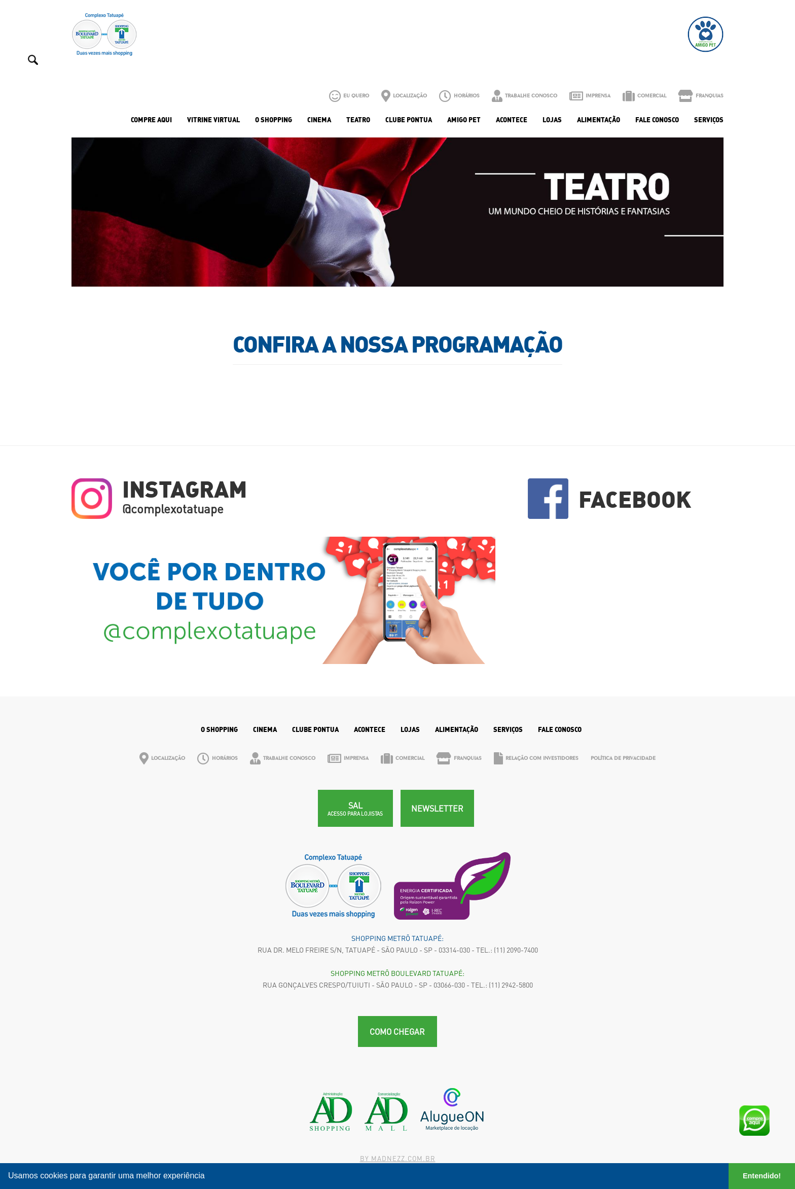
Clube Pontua (408, 120)
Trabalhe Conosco (524, 96)
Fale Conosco (657, 120)
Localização (404, 96)
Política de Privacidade (623, 758)
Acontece (511, 120)
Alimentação (598, 120)
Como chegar (397, 1031)
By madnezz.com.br (398, 1158)
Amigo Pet (464, 120)
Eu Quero (349, 96)
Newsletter (437, 808)
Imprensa (589, 96)
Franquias (701, 96)
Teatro (358, 120)
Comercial (644, 96)
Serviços (709, 120)
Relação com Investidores (536, 758)
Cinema (319, 120)
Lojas (552, 120)
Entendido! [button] (762, 1176)
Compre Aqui (151, 120)
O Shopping (273, 120)
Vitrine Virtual (213, 120)
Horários (459, 96)
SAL (355, 808)
